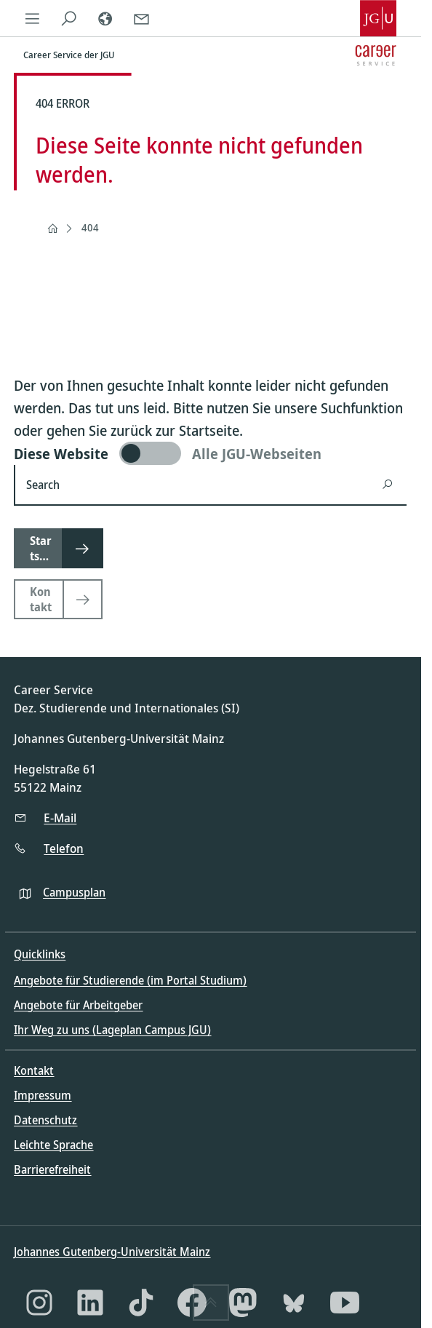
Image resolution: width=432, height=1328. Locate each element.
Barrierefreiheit (52, 1169)
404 (90, 227)
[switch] (210, 453)
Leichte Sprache (53, 1145)
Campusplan (74, 892)
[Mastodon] (242, 1302)
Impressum (42, 1095)
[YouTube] (344, 1302)
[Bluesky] (293, 1302)
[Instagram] (39, 1302)
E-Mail (60, 817)
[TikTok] (141, 1302)
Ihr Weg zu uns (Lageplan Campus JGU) (112, 1030)
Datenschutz (45, 1120)
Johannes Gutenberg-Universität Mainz (112, 1252)
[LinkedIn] (90, 1302)
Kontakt (34, 1070)
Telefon (64, 848)
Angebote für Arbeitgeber (78, 1005)
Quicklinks (39, 954)
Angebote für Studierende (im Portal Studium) (130, 980)
